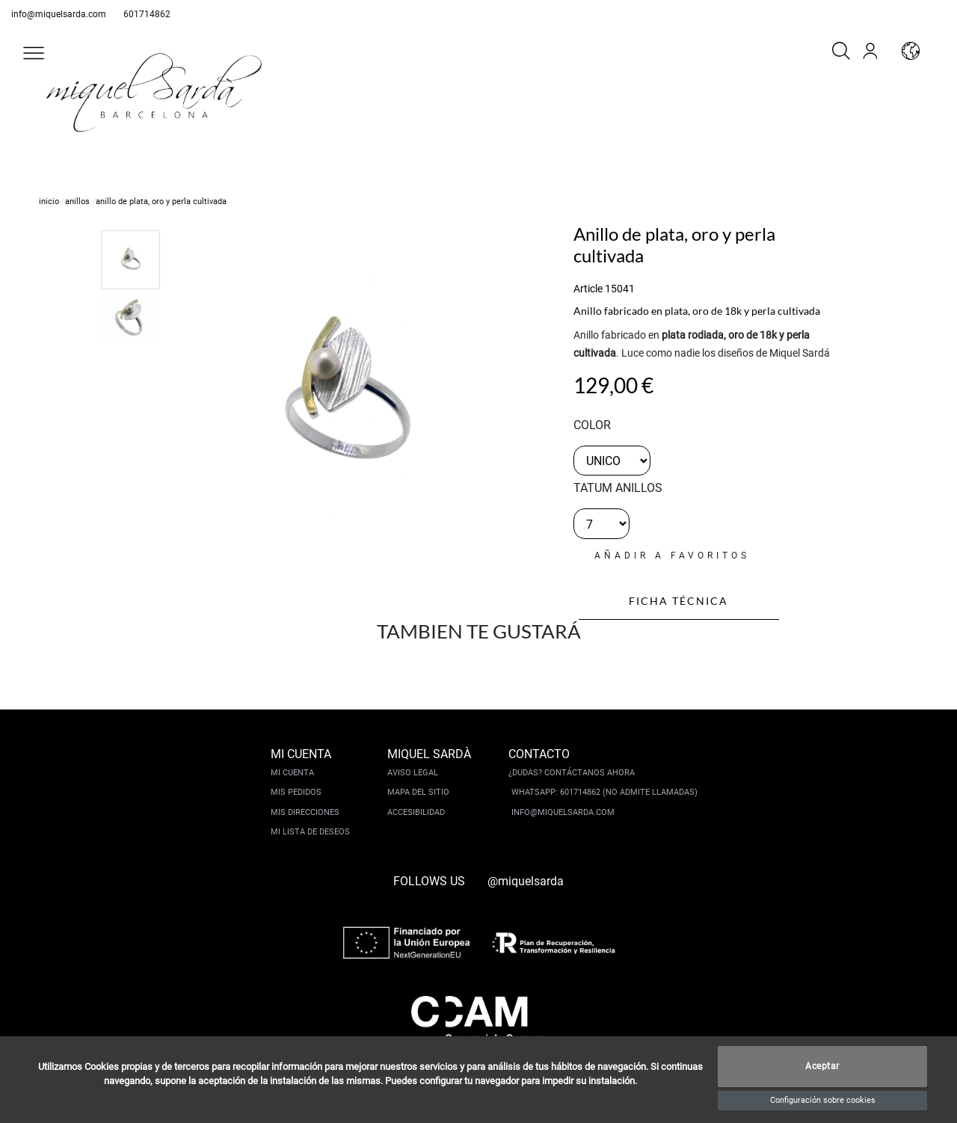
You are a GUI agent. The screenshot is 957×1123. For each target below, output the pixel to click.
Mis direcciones (305, 812)
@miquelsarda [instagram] (525, 881)
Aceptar (822, 1067)
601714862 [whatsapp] (146, 14)
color (592, 425)
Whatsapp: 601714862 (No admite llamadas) (604, 792)
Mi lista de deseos (310, 832)
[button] (33, 53)
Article (588, 289)
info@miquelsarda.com (58, 14)
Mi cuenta (292, 773)
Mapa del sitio (418, 792)
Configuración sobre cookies (823, 1100)
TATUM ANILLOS (617, 488)
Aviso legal (412, 773)
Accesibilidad (416, 812)
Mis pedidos (296, 792)
